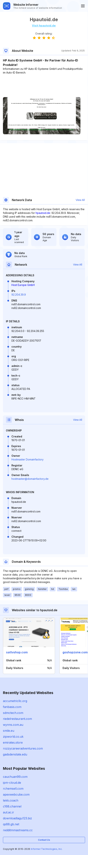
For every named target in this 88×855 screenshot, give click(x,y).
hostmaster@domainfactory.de (30, 478)
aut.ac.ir (8, 812)
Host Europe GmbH (23, 284)
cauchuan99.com (15, 777)
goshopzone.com (75, 652)
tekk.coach (10, 800)
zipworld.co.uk (13, 736)
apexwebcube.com (16, 794)
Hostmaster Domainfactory (27, 459)
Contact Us (44, 839)
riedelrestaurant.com (17, 719)
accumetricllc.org (15, 701)
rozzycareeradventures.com (23, 748)
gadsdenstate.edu (15, 754)
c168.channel (12, 806)
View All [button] (80, 199)
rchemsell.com (13, 788)
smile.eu (8, 730)
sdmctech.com (13, 713)
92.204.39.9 (18, 294)
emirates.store (13, 742)
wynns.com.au (13, 725)
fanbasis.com (12, 707)
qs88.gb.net (11, 824)
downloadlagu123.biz (17, 818)
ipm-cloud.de (12, 782)
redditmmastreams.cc (18, 830)
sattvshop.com (17, 652)
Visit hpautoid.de (44, 25)
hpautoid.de (43, 212)
